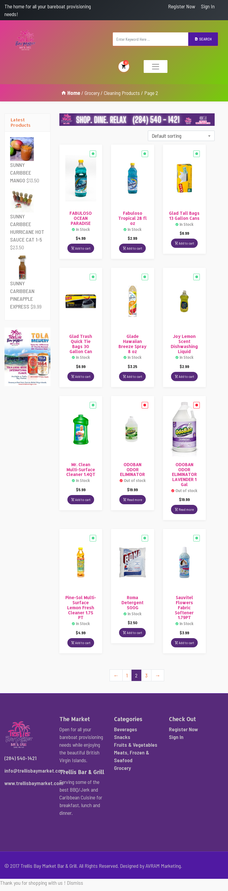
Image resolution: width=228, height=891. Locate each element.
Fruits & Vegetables (135, 744)
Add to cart (81, 248)
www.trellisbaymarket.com (33, 782)
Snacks (122, 736)
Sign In (208, 6)
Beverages (125, 729)
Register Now (181, 6)
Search (203, 38)
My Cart (123, 66)
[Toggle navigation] (155, 66)
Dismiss (75, 882)
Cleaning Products (122, 92)
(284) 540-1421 (20, 757)
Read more (132, 499)
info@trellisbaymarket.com (34, 770)
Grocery (92, 92)
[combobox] (181, 135)
